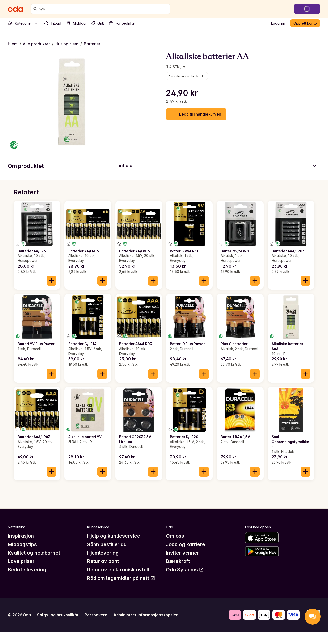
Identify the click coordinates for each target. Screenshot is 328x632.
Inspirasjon (21, 536)
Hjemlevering (103, 553)
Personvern (96, 614)
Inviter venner (182, 553)
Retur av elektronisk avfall (118, 570)
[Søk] (35, 8)
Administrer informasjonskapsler (145, 614)
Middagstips (22, 544)
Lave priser (21, 561)
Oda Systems (185, 570)
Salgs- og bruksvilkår (58, 614)
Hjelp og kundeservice (113, 536)
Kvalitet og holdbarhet (34, 553)
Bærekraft (178, 561)
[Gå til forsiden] (15, 9)
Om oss (175, 536)
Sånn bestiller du (107, 544)
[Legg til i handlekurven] (51, 281)
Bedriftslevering (27, 570)
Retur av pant (103, 561)
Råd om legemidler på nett (121, 578)
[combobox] (103, 9)
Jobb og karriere (185, 544)
